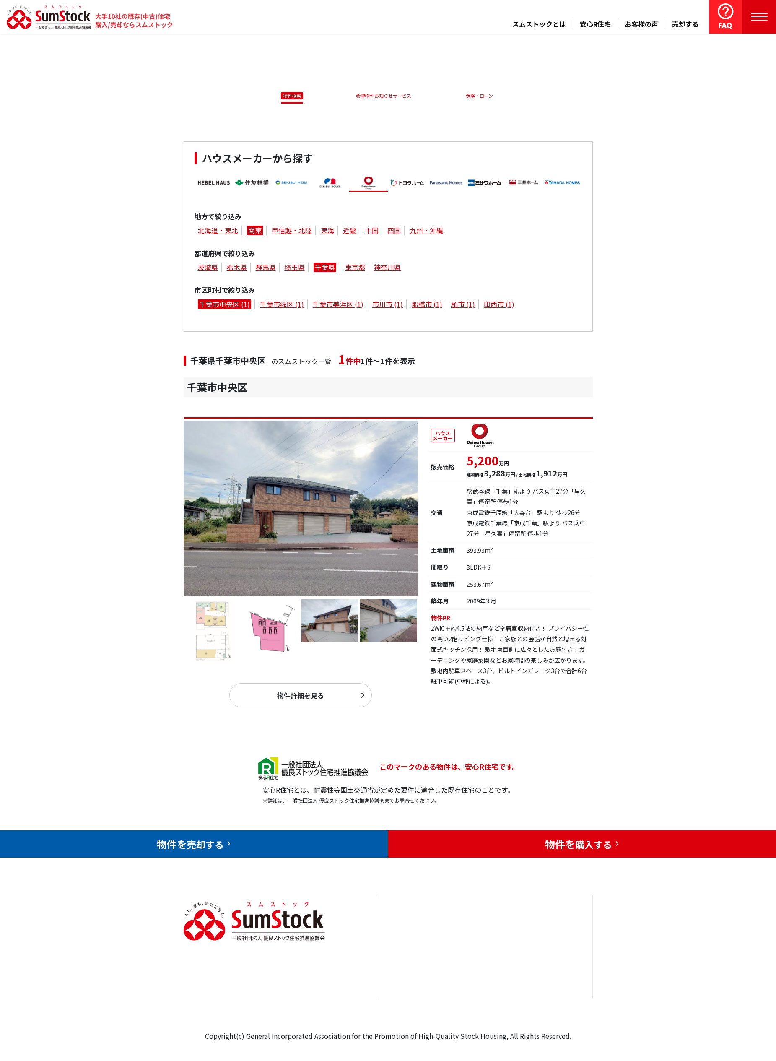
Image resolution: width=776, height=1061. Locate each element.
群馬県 (266, 268)
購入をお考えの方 (412, 991)
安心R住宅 (595, 24)
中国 (372, 232)
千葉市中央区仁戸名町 (242, 410)
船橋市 (427, 305)
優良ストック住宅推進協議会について (551, 971)
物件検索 (287, 95)
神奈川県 (387, 268)
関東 (255, 232)
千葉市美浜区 (338, 305)
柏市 (463, 305)
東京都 (355, 268)
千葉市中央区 (224, 305)
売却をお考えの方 (412, 965)
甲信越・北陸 (292, 232)
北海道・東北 (218, 232)
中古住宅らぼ (480, 991)
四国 (394, 232)
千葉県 (325, 268)
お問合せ (534, 940)
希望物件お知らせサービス (380, 95)
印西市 (499, 305)
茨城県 (208, 268)
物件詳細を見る (300, 700)
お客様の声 (641, 24)
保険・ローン (481, 95)
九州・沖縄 (426, 232)
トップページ (405, 940)
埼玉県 (295, 268)
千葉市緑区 (282, 305)
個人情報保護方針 (547, 1003)
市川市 (387, 305)
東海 (327, 232)
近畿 (349, 232)
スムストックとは (539, 24)
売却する (685, 24)
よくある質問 (480, 1017)
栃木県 (237, 268)
